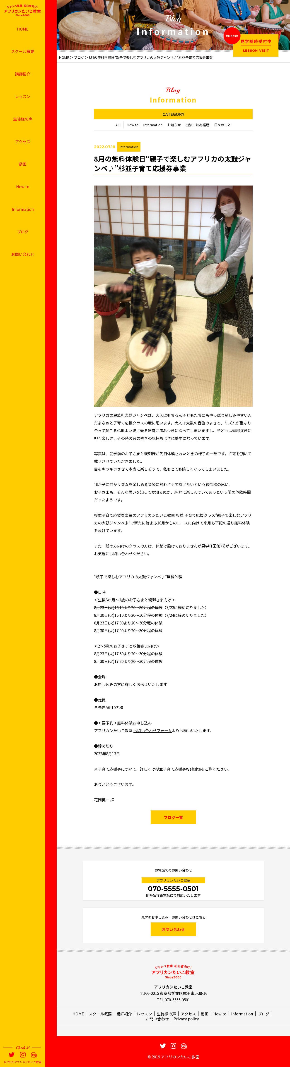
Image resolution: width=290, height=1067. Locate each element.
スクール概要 (22, 51)
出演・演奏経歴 (197, 125)
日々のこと (222, 125)
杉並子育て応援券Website (178, 769)
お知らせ (174, 125)
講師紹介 (22, 74)
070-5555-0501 (173, 889)
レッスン (22, 96)
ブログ (23, 231)
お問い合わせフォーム (152, 731)
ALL (118, 125)
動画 (23, 164)
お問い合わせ (22, 254)
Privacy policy (186, 1019)
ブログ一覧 (173, 818)
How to (22, 186)
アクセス (22, 141)
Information (23, 209)
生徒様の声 (22, 119)
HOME (22, 29)
